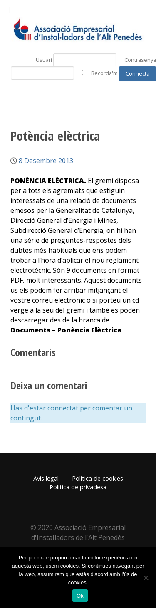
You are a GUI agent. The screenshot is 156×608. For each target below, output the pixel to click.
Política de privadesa (78, 487)
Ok (80, 596)
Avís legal (46, 478)
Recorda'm (104, 73)
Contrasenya (140, 59)
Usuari (44, 59)
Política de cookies (97, 478)
